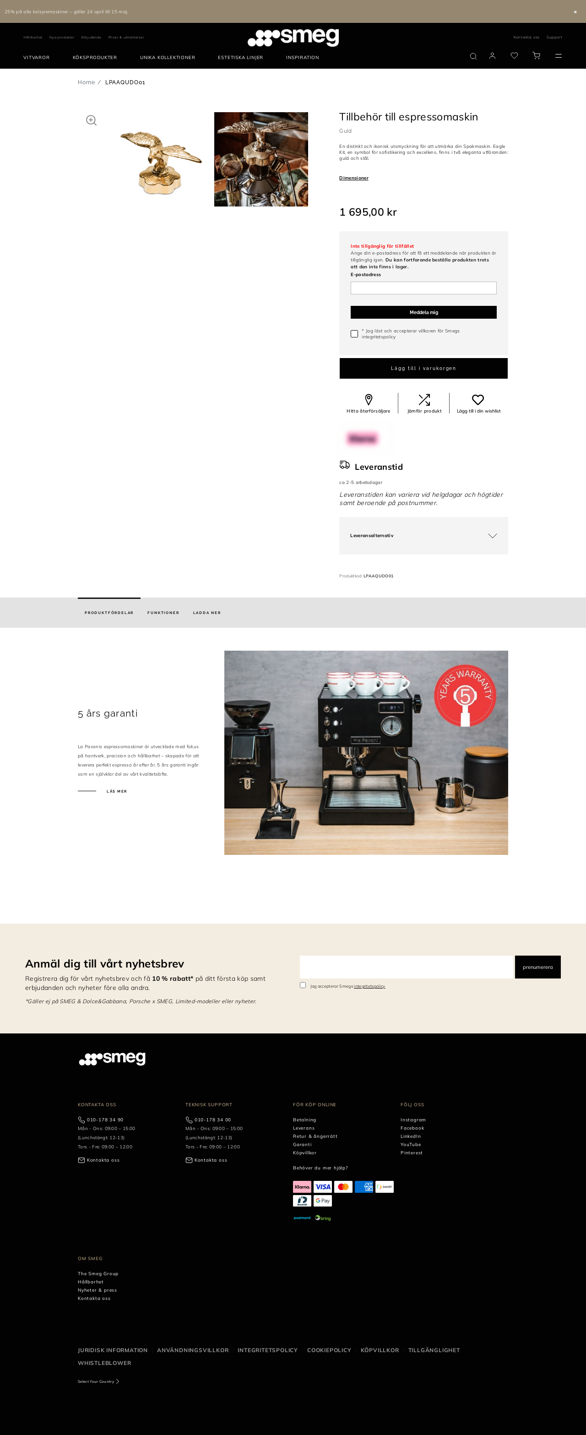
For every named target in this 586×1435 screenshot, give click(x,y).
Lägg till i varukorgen (423, 368)
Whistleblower (104, 1362)
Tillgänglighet (434, 1350)
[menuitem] (38, 57)
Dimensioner (354, 178)
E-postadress (366, 274)
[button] (91, 120)
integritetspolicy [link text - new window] (369, 986)
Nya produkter (61, 37)
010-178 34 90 (105, 1120)
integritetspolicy (379, 337)
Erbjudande (91, 37)
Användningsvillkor (192, 1350)
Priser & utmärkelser (126, 37)
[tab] (109, 613)
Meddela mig (424, 312)
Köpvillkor (380, 1350)
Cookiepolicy (329, 1350)
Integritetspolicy (268, 1350)
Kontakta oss (527, 37)
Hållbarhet (33, 37)
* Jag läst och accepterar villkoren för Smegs (411, 334)
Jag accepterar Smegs (347, 986)
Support (555, 37)
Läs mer (116, 791)
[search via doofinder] (473, 56)
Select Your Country (96, 1381)
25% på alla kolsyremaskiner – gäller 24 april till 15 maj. (66, 12)
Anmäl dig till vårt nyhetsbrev (104, 963)
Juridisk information (113, 1350)
